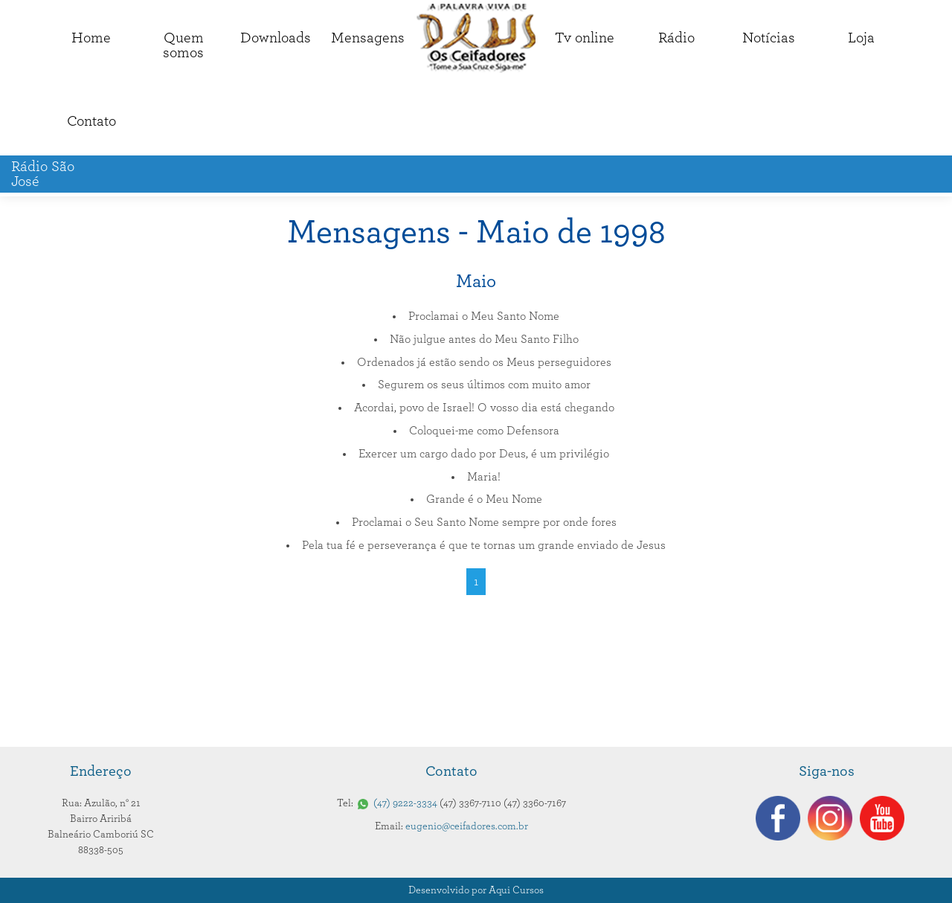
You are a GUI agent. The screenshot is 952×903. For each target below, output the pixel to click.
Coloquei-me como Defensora (484, 431)
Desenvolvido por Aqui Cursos (476, 890)
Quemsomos (183, 45)
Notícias (768, 37)
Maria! (484, 477)
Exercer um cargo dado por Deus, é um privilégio (483, 454)
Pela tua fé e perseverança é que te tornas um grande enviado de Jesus (484, 545)
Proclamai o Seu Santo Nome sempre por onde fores (484, 522)
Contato (91, 121)
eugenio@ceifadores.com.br (466, 826)
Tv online (584, 37)
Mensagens (368, 37)
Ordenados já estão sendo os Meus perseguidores (484, 362)
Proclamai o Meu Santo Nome (483, 316)
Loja (861, 37)
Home (91, 37)
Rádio (676, 37)
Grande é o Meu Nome (484, 499)
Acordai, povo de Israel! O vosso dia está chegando (484, 408)
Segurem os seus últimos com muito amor (484, 385)
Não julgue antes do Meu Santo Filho (484, 339)
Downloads (275, 37)
